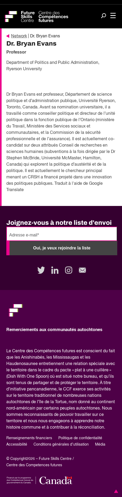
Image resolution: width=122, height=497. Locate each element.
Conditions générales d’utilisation (61, 444)
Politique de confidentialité (80, 438)
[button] (115, 491)
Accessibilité (16, 444)
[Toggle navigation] (113, 16)
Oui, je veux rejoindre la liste (62, 248)
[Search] (103, 16)
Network (16, 36)
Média (100, 444)
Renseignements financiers (29, 438)
